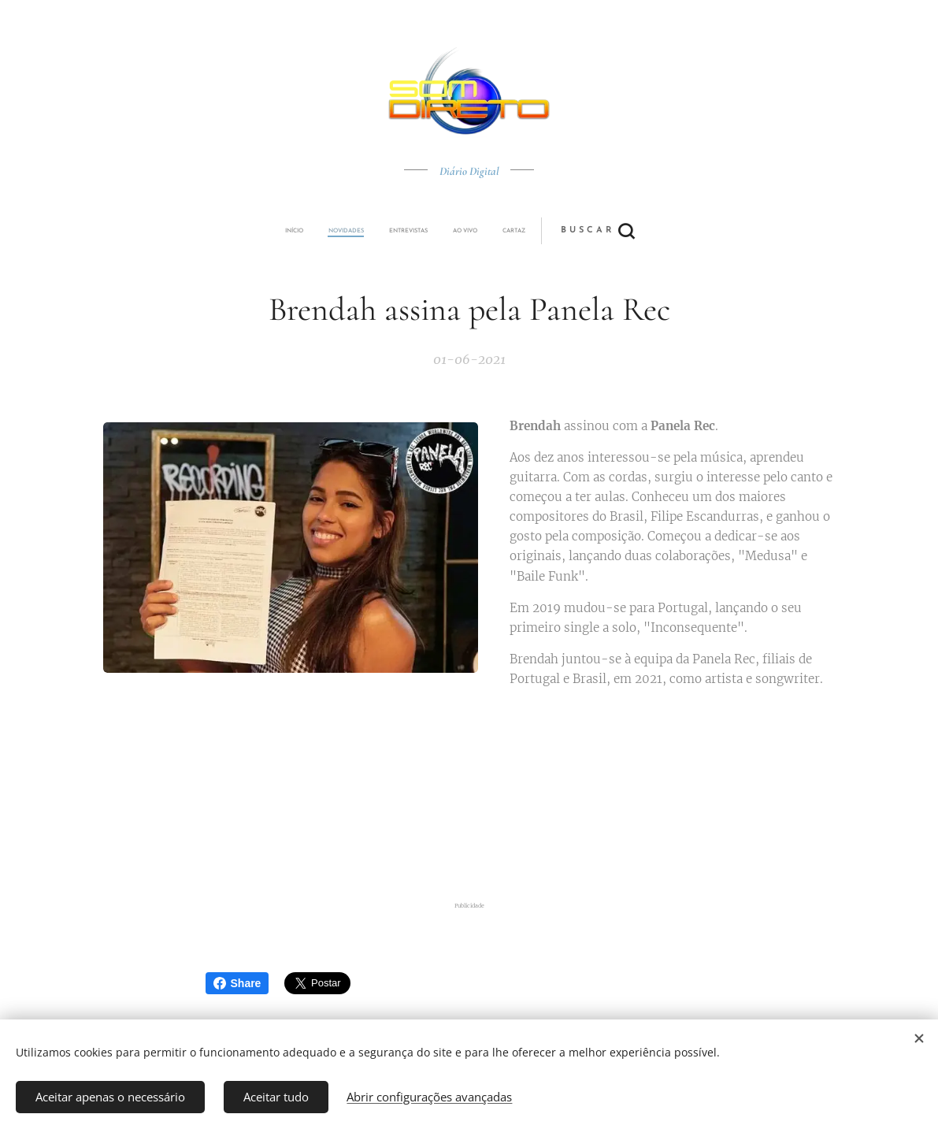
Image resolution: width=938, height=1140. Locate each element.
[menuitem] (360, 231)
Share (237, 983)
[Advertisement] (469, 795)
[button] (527, 231)
